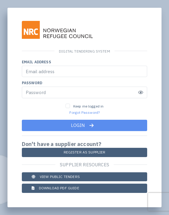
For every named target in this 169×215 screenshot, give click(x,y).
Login (82, 125)
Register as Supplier (85, 152)
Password (32, 83)
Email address (36, 62)
